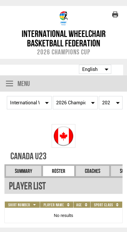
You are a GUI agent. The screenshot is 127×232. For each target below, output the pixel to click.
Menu (18, 84)
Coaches (92, 171)
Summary (23, 171)
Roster (58, 171)
